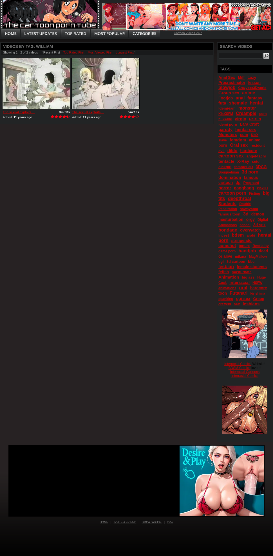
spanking (225, 299)
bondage (227, 230)
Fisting (254, 193)
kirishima (257, 293)
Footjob (225, 98)
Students (227, 203)
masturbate (241, 272)
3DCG (261, 166)
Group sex (228, 92)
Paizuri (255, 119)
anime (248, 92)
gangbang (244, 187)
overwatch (250, 230)
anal (240, 97)
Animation (228, 277)
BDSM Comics (239, 368)
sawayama (249, 209)
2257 (170, 522)
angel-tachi (256, 156)
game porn (227, 251)
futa (222, 103)
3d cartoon (236, 261)
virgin (240, 118)
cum (244, 134)
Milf (241, 77)
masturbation (230, 219)
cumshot (227, 245)
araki (251, 235)
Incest (223, 235)
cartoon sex (231, 156)
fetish (223, 272)
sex (237, 304)
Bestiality (260, 246)
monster (247, 108)
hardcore (248, 150)
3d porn (250, 172)
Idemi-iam (227, 108)
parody (225, 129)
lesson (254, 82)
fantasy (254, 97)
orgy (250, 219)
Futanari (238, 293)
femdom (238, 139)
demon (257, 214)
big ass (248, 277)
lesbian (226, 266)
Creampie (246, 113)
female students (252, 266)
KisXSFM (225, 114)
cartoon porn (232, 193)
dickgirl (224, 167)
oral (243, 287)
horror (224, 187)
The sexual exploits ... (19, 112)
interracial (239, 282)
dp (238, 182)
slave (222, 140)
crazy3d (224, 304)
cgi (221, 261)
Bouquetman (228, 172)
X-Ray (243, 161)
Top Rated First (73, 52)
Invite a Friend (125, 522)
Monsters (227, 134)
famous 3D (243, 167)
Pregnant (251, 183)
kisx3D (262, 188)
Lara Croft (249, 124)
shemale (238, 103)
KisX (255, 135)
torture (244, 246)
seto (255, 161)
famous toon (229, 214)
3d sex (259, 225)
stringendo (241, 240)
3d (246, 214)
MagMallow (258, 257)
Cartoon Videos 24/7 (188, 33)
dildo (232, 150)
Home (104, 522)
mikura (240, 257)
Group (258, 299)
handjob (247, 250)
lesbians (251, 303)
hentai (256, 103)
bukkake (225, 119)
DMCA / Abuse (152, 522)
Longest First (125, 52)
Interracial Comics (237, 364)
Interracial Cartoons (245, 372)
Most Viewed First (100, 52)
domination (229, 177)
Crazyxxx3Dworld (252, 88)
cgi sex (243, 298)
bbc (251, 261)
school (245, 225)
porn (263, 114)
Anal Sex (226, 77)
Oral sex (239, 145)
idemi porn (227, 124)
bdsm (238, 235)
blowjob (226, 87)
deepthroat (239, 198)
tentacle (226, 161)
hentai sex (245, 129)
